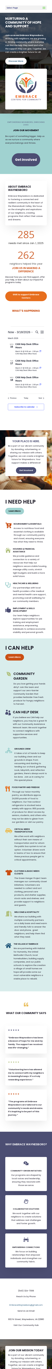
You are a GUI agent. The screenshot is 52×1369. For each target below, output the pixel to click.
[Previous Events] (12, 398)
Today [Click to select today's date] (26, 398)
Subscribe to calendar (24, 407)
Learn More (15, 511)
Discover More (16, 61)
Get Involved (26, 159)
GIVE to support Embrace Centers (26, 296)
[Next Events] (41, 398)
